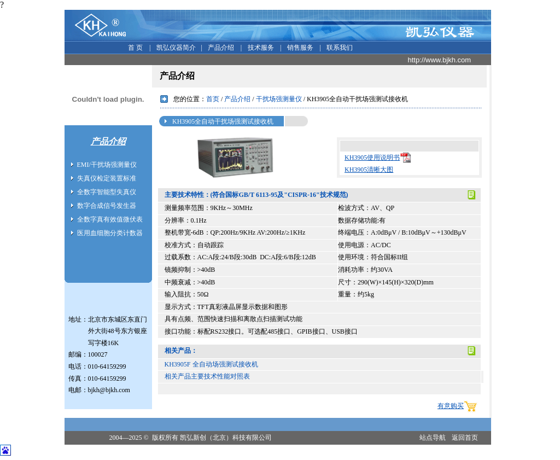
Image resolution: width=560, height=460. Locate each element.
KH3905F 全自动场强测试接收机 (211, 364)
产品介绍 (220, 47)
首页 (212, 99)
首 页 (134, 47)
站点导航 (432, 437)
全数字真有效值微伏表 (110, 219)
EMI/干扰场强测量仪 (107, 164)
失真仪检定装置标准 (106, 178)
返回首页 (465, 437)
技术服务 (260, 47)
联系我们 (339, 47)
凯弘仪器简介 (175, 47)
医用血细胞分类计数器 (110, 233)
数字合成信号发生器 (106, 205)
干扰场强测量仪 (279, 99)
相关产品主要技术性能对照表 (207, 376)
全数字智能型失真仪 (106, 192)
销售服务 (299, 47)
